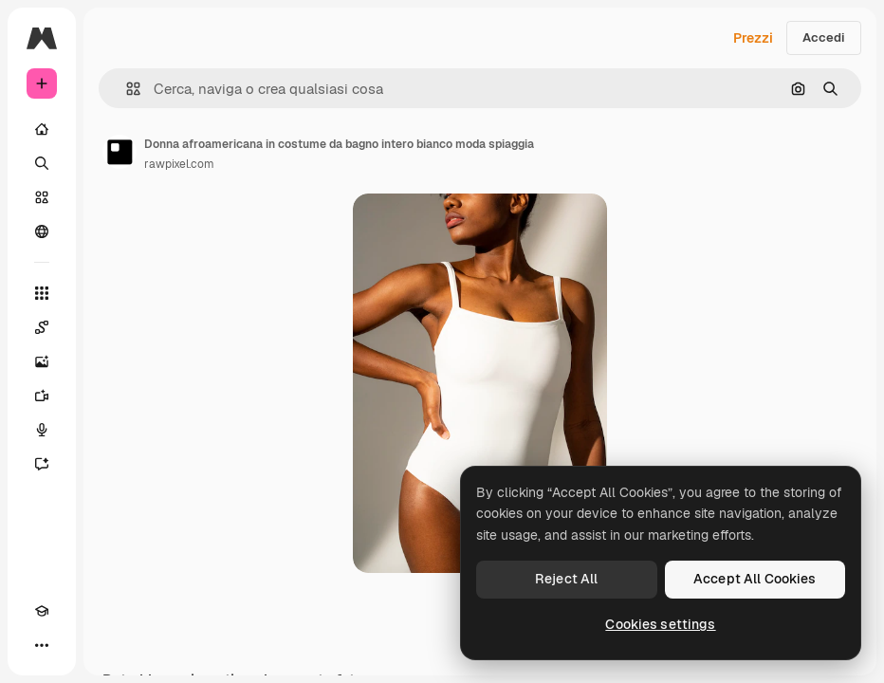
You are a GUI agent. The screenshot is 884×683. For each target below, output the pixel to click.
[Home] (42, 129)
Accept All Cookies (755, 578)
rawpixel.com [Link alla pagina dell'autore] (179, 164)
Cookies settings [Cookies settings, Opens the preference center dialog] (660, 624)
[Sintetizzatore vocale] (42, 430)
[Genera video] (42, 395)
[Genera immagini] (42, 361)
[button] (126, 89)
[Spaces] (42, 327)
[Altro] (42, 645)
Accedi (823, 37)
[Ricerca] (42, 163)
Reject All (566, 578)
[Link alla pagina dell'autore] (119, 152)
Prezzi (753, 37)
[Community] (42, 231)
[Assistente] (42, 464)
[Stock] (42, 197)
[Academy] (42, 611)
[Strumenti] (42, 293)
